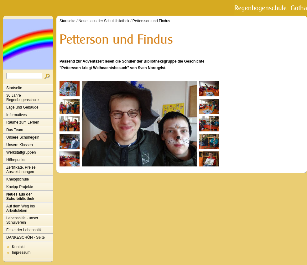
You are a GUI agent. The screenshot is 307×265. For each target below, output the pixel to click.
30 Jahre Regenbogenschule (22, 97)
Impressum (21, 252)
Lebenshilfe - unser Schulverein (22, 220)
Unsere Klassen (19, 145)
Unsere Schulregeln (22, 137)
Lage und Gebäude (22, 107)
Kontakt (18, 247)
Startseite (14, 88)
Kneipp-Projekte (19, 187)
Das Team (14, 130)
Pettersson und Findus (151, 21)
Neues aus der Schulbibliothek (20, 196)
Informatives (16, 115)
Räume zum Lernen (22, 122)
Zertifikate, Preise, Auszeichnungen (21, 169)
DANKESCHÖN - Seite (25, 237)
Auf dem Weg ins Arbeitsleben (20, 208)
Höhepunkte (16, 160)
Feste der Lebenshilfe (24, 230)
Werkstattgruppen (21, 152)
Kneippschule (17, 179)
